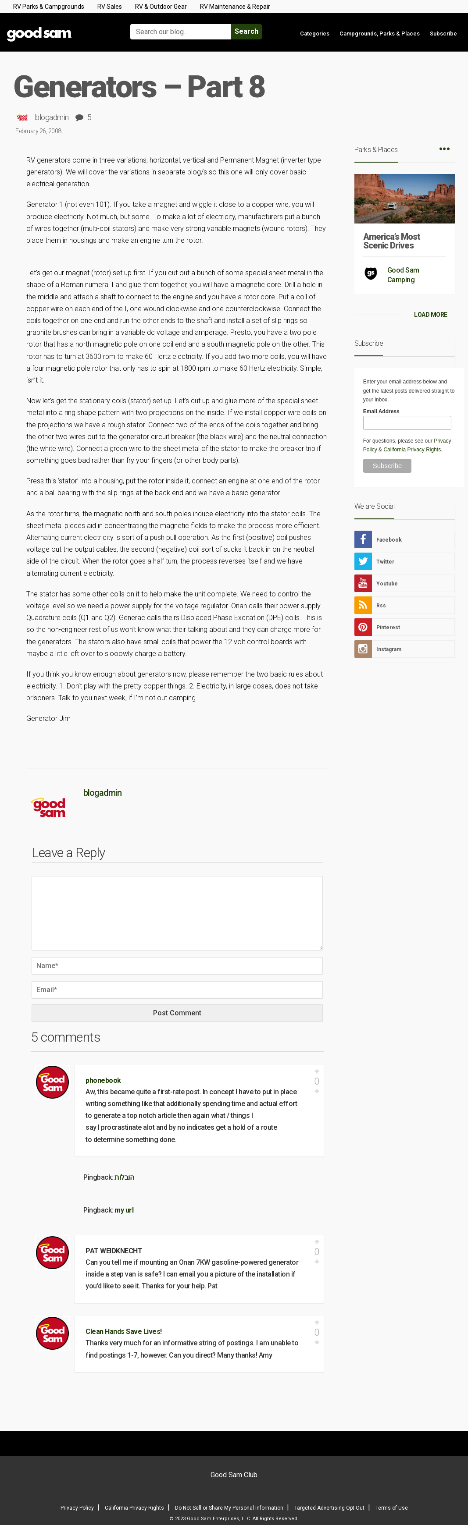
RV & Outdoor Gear (161, 6)
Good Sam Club (234, 1475)
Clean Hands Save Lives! (124, 1331)
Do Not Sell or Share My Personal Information (229, 1508)
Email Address (381, 411)
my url (123, 1210)
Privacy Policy (77, 1508)
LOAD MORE (430, 314)
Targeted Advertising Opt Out (329, 1508)
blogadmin (52, 117)
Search (246, 31)
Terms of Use (391, 1508)
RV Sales (109, 6)
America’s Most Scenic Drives (391, 241)
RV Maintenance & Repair (235, 6)
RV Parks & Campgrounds (48, 6)
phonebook (103, 1080)
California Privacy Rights (412, 450)
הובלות (124, 1177)
